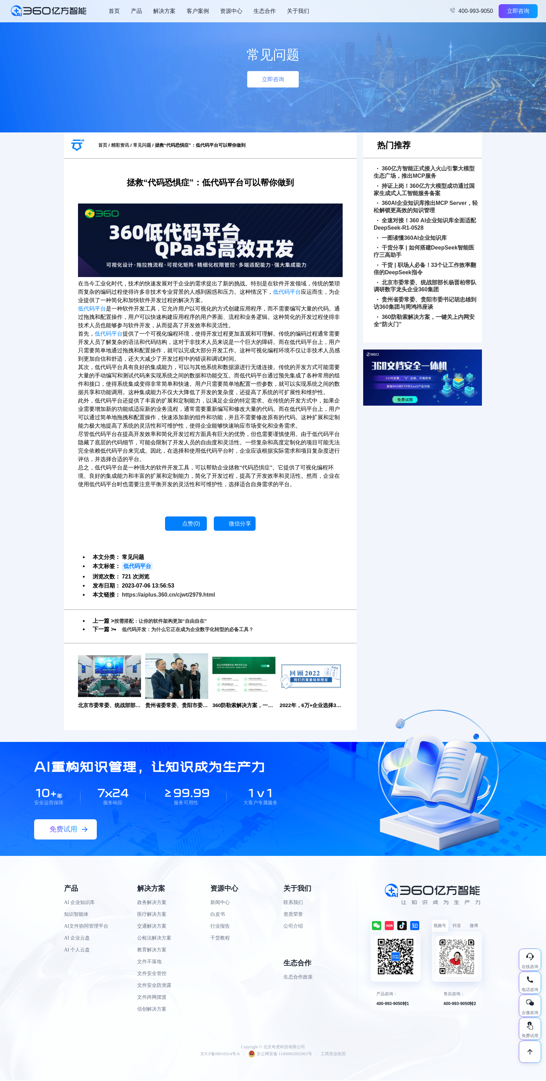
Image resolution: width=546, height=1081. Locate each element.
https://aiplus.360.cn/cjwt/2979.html (168, 595)
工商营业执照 (333, 1054)
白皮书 (217, 915)
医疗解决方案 (151, 915)
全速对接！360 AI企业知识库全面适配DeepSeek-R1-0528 (425, 224)
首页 (114, 11)
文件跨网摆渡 (151, 998)
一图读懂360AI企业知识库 (412, 238)
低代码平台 (287, 292)
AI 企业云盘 (77, 938)
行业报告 (220, 926)
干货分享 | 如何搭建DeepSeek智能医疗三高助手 (424, 251)
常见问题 (142, 145)
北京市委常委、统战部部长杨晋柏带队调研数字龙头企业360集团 (425, 286)
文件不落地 (149, 962)
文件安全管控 (151, 974)
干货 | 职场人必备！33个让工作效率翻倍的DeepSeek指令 (425, 268)
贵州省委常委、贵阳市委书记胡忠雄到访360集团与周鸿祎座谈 (425, 303)
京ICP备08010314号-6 (220, 1054)
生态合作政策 (298, 977)
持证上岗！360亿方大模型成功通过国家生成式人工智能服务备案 (424, 189)
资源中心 (231, 11)
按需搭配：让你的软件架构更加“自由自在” (167, 621)
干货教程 (220, 938)
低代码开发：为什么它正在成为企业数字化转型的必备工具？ (197, 629)
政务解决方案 (151, 903)
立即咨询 (518, 11)
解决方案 (164, 11)
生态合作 (265, 11)
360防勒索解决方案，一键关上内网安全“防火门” (424, 320)
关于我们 (298, 11)
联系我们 (293, 903)
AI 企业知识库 (79, 903)
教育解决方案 (151, 950)
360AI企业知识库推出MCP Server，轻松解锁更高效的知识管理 (426, 206)
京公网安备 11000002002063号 (280, 1054)
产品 (136, 11)
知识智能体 (76, 915)
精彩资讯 (120, 145)
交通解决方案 (151, 926)
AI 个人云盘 (77, 950)
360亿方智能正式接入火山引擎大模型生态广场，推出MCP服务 (424, 172)
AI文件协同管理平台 (86, 926)
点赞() (191, 524)
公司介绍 (293, 926)
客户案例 (198, 11)
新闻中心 (220, 903)
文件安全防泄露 (154, 986)
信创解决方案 (151, 1009)
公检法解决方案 (154, 938)
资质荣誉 (293, 915)
